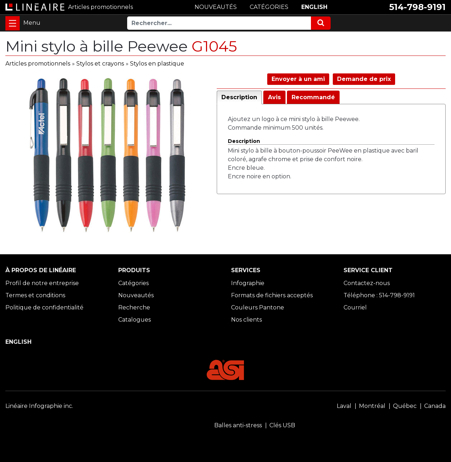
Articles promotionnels (37, 63)
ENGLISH (314, 7)
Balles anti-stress (238, 425)
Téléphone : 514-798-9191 (379, 295)
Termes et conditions (35, 295)
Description (239, 97)
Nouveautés (136, 295)
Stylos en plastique (157, 63)
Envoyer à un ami (298, 79)
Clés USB (282, 425)
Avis (274, 97)
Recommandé (313, 97)
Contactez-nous (367, 283)
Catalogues (134, 319)
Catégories (133, 283)
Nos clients (246, 319)
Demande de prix (364, 79)
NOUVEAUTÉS (216, 7)
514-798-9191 (417, 7)
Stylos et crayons (100, 63)
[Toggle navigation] (12, 23)
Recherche (134, 307)
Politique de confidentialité (44, 307)
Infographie (247, 283)
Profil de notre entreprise (42, 283)
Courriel (355, 307)
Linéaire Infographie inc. (39, 406)
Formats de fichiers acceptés (272, 295)
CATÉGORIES (269, 7)
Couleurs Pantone (257, 307)
